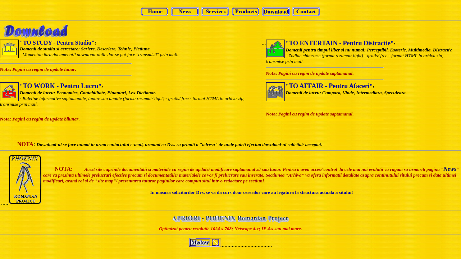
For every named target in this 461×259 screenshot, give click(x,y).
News (449, 169)
